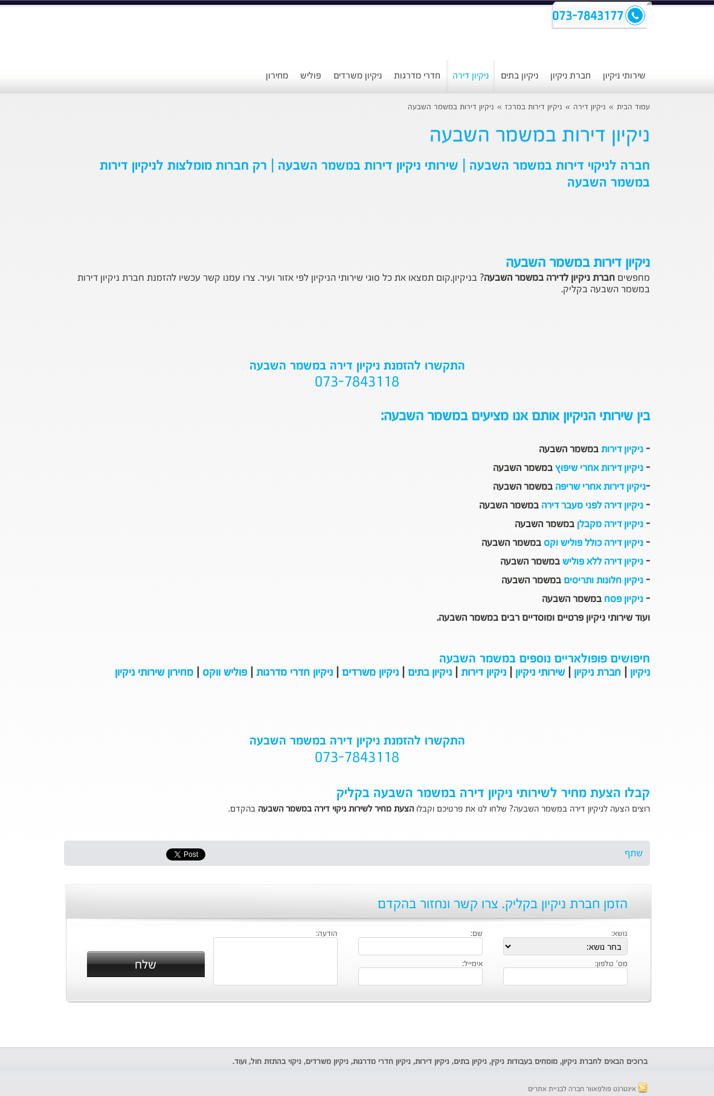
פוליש (310, 75)
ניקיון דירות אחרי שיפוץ (599, 468)
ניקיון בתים (519, 75)
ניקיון (640, 672)
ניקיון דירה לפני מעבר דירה (592, 506)
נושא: (619, 934)
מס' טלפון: (611, 964)
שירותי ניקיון (624, 75)
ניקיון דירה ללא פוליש (602, 562)
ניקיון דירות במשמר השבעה (451, 107)
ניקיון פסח (623, 599)
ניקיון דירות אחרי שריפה (600, 487)
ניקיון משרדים (357, 75)
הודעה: (327, 934)
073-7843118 (357, 383)
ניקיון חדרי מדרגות (294, 672)
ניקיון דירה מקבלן (610, 524)
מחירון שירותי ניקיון (154, 672)
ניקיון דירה (470, 75)
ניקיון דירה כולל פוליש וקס (593, 543)
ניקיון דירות (622, 450)
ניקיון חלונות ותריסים (603, 581)
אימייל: (472, 964)
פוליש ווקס (224, 672)
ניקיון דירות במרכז (533, 107)
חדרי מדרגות (417, 75)
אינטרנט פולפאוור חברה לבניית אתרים (588, 1089)
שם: (477, 934)
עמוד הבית (633, 107)
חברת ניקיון (570, 75)
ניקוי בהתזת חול (276, 1062)
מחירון (277, 75)
